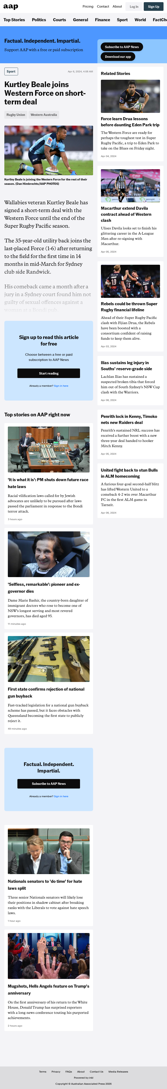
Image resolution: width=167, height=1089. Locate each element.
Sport (122, 19)
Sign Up (153, 6)
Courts (59, 19)
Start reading (48, 373)
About (117, 6)
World (140, 19)
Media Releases (118, 1071)
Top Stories (14, 19)
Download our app (118, 56)
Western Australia (44, 114)
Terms (42, 1071)
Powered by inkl (83, 1077)
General (80, 19)
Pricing (88, 6)
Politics (39, 19)
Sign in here (61, 385)
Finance (102, 19)
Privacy (56, 1071)
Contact (103, 6)
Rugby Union (16, 114)
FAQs (68, 1071)
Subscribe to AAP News (122, 47)
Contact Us (96, 1071)
